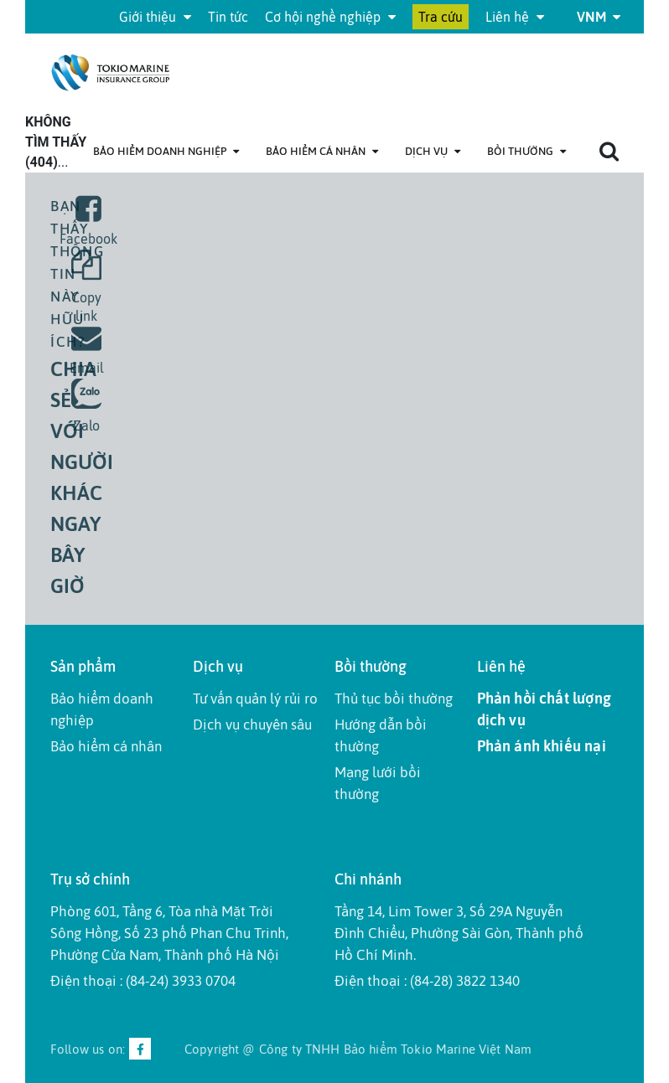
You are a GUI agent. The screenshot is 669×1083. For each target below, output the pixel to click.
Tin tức (228, 16)
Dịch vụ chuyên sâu (252, 724)
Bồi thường (526, 151)
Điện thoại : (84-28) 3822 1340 (427, 980)
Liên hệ (514, 16)
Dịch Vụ (432, 151)
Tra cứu (440, 16)
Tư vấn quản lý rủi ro (255, 698)
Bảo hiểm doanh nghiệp (166, 151)
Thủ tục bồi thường (393, 698)
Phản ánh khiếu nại (541, 746)
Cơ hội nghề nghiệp (330, 16)
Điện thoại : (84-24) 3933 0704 (143, 980)
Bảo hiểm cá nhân (322, 151)
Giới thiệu (155, 16)
